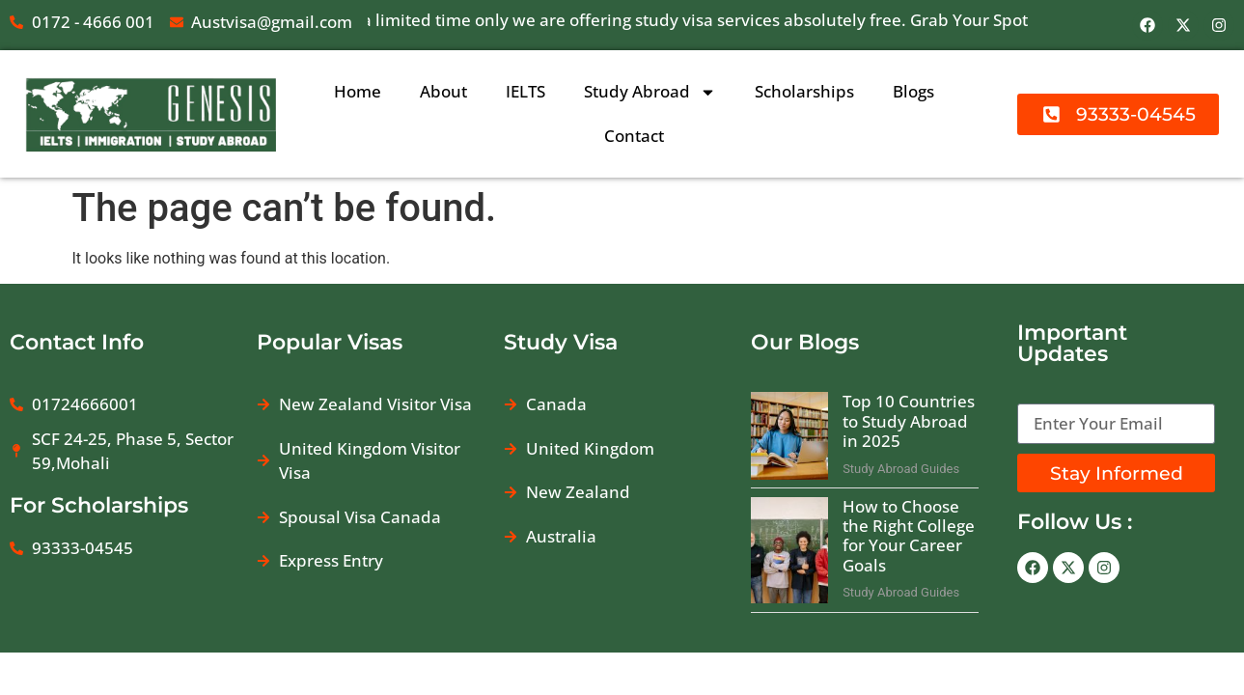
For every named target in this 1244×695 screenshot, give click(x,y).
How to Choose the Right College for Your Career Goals (909, 535)
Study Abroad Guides (901, 468)
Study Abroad (650, 92)
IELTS (525, 91)
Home (357, 91)
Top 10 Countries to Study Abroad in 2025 (909, 421)
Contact (634, 136)
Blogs (913, 91)
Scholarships (804, 91)
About (443, 91)
